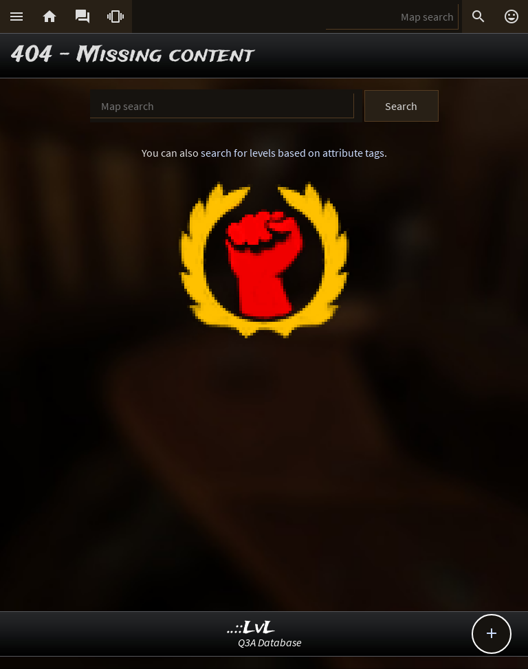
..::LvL (251, 628)
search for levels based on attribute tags (292, 153)
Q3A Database (270, 642)
